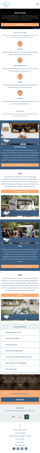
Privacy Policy (20, 442)
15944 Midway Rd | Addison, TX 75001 (20, 436)
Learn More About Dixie (20, 266)
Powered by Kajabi (20, 433)
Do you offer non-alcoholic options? (14, 351)
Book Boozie (20, 295)
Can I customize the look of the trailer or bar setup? (19, 357)
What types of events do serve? (14, 332)
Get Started (20, 399)
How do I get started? (11, 369)
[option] (20, 382)
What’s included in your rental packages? (16, 363)
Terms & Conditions (20, 445)
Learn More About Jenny (20, 191)
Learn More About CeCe (20, 165)
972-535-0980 (20, 439)
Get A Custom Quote (20, 24)
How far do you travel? (11, 345)
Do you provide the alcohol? (12, 338)
